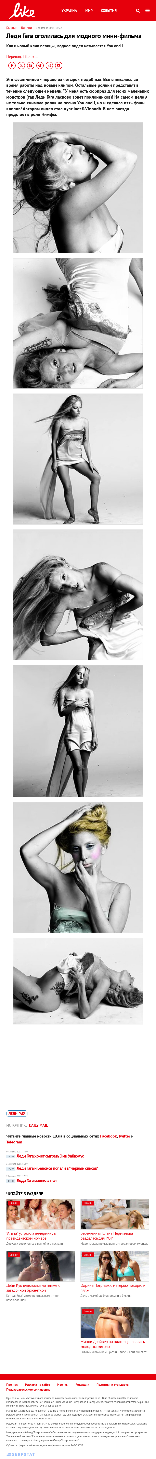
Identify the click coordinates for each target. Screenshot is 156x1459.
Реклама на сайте (37, 1384)
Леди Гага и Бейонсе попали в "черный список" (52, 1168)
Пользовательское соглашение (28, 1389)
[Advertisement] (40, 1335)
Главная (11, 28)
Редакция (82, 1384)
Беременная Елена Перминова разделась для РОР (106, 1236)
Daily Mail (38, 1125)
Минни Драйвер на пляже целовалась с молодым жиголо (113, 1344)
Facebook (108, 1136)
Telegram (14, 1142)
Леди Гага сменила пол (31, 1180)
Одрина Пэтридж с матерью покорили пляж (112, 1288)
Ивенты (62, 1384)
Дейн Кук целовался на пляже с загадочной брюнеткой (33, 1288)
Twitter (124, 1136)
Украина (69, 10)
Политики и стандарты (112, 1384)
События (109, 10)
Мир (89, 10)
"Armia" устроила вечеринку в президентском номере (31, 1236)
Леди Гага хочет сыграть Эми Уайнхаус (45, 1156)
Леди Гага (17, 1113)
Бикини (26, 28)
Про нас (12, 1384)
